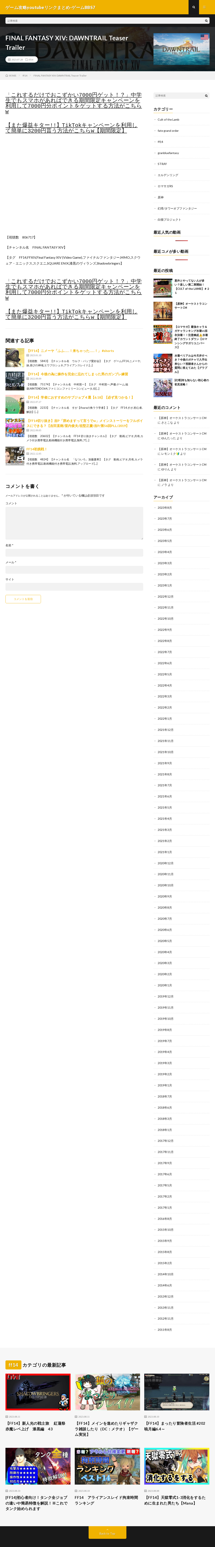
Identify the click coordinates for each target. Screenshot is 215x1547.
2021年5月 (165, 800)
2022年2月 (165, 702)
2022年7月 (165, 647)
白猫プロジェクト (169, 218)
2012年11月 (166, 1303)
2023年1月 (165, 581)
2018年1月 (165, 1117)
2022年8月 (165, 636)
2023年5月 (165, 538)
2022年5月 (165, 669)
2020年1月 (165, 975)
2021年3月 (165, 822)
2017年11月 (166, 1139)
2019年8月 (165, 1018)
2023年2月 (165, 570)
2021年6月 (165, 789)
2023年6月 (165, 527)
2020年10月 (166, 876)
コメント (11, 503)
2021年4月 (165, 811)
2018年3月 (165, 1106)
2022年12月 (166, 592)
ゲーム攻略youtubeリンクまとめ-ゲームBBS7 (61, 1532)
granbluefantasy (168, 152)
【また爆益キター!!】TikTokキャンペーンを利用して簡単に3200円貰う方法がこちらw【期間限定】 (71, 128)
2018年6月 (165, 1095)
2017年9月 (165, 1150)
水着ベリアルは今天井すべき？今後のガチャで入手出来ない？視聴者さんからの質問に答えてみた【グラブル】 (190, 362)
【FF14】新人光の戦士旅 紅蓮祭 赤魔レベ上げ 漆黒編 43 (37, 1410)
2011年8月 (165, 1313)
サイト (9, 579)
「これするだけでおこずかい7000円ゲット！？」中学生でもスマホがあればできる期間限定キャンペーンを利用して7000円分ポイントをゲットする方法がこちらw (73, 104)
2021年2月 (165, 833)
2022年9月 (165, 625)
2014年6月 (165, 1270)
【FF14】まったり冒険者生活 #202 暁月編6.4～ (174, 1410)
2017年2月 (165, 1182)
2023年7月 (165, 516)
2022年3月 (165, 691)
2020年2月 (165, 964)
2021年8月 (165, 767)
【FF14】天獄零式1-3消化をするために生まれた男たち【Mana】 (175, 1484)
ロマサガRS (165, 185)
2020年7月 (165, 909)
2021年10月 (166, 745)
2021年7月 (165, 778)
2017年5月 (165, 1171)
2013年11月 (166, 1292)
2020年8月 (165, 898)
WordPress (118, 1537)
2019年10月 (166, 1007)
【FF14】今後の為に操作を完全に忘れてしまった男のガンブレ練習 (77, 374)
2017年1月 (165, 1193)
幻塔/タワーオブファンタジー (177, 207)
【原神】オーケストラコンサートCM (182, 416)
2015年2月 (165, 1248)
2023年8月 (165, 505)
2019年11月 (166, 997)
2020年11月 (166, 865)
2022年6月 (165, 658)
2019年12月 (166, 986)
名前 (9, 545)
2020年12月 (166, 855)
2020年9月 (165, 887)
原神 (161, 196)
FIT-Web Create (80, 1537)
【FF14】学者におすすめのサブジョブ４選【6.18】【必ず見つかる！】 (80, 398)
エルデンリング (168, 174)
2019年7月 (165, 1029)
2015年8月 (165, 1237)
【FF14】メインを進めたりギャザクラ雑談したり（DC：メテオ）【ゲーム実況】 (107, 1413)
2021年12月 (166, 723)
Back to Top (107, 1517)
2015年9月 (165, 1226)
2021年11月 (166, 734)
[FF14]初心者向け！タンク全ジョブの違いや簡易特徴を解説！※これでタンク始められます (36, 1487)
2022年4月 (165, 680)
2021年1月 (165, 844)
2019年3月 (165, 1051)
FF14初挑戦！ (36, 449)
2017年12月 (166, 1128)
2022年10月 (166, 614)
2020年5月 (165, 931)
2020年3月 (165, 953)
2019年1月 (165, 1073)
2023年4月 (165, 549)
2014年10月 (166, 1259)
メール (10, 562)
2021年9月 (165, 756)
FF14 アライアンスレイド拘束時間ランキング (106, 1484)
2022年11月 (166, 603)
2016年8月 (165, 1204)
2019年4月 (165, 1040)
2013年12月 (166, 1281)
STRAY (162, 163)
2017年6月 (165, 1160)
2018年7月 (165, 1084)
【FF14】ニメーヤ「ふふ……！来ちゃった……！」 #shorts (70, 351)
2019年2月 (165, 1062)
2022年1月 (165, 712)
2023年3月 (165, 559)
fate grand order (168, 130)
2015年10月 (166, 1215)
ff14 (31, 60)
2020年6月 (165, 920)
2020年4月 (165, 942)
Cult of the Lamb (169, 119)
